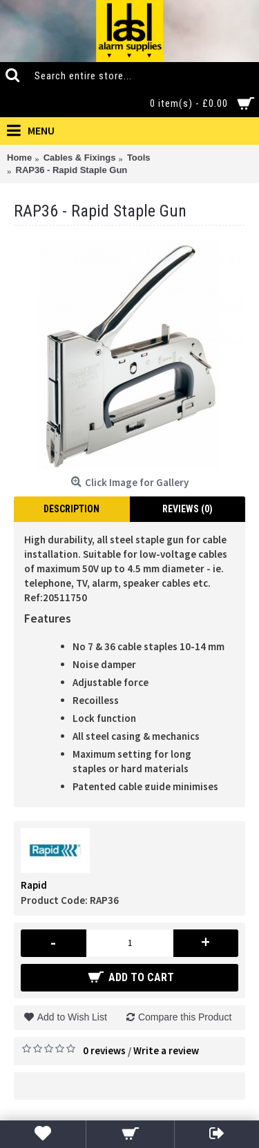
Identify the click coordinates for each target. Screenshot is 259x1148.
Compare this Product (184, 1017)
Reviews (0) (187, 508)
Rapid (34, 885)
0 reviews (104, 1050)
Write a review (166, 1050)
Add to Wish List (72, 1017)
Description (71, 508)
